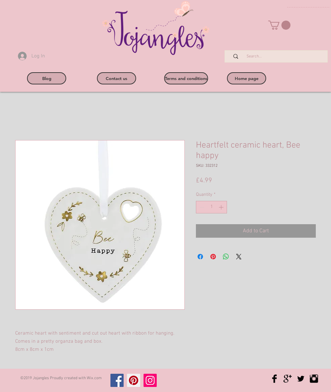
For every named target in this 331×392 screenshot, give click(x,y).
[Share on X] (239, 257)
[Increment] (222, 207)
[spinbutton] (211, 207)
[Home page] (246, 78)
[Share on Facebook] (200, 257)
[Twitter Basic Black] (301, 378)
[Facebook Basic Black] (274, 378)
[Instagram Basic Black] (314, 378)
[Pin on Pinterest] (213, 257)
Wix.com (94, 378)
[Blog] (46, 78)
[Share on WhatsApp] (226, 257)
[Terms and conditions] (186, 78)
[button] (279, 25)
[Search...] (280, 56)
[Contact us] (116, 78)
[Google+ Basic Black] (287, 378)
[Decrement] (201, 207)
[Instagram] (150, 380)
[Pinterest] (133, 380)
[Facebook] (117, 380)
